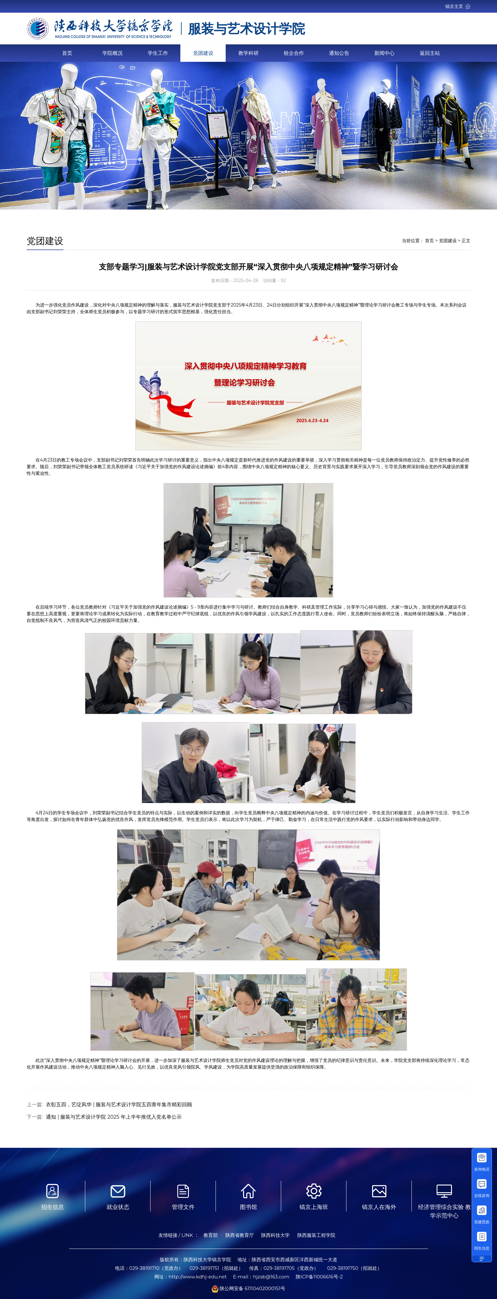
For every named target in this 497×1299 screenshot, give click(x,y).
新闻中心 (384, 53)
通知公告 (339, 53)
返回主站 (430, 53)
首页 (67, 53)
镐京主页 (457, 6)
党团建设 (203, 53)
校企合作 (294, 53)
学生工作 (158, 53)
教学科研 (248, 53)
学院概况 (112, 53)
